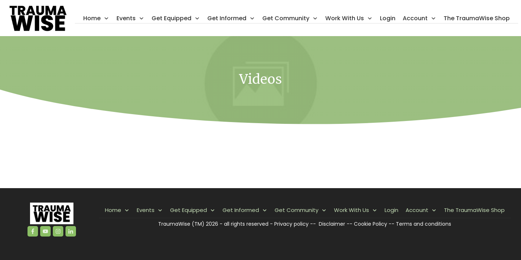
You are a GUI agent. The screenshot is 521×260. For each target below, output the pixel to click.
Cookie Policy (370, 224)
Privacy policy (291, 224)
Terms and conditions (423, 224)
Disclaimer (332, 224)
